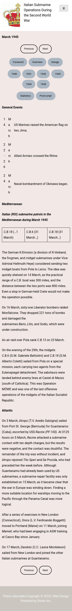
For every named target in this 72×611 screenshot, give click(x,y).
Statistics (25, 95)
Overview (37, 62)
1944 (28, 84)
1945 (43, 84)
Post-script (46, 95)
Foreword (18, 62)
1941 (28, 73)
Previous (29, 48)
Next (45, 48)
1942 (43, 73)
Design (55, 62)
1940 (14, 73)
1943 (58, 73)
